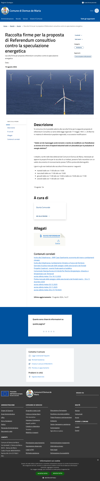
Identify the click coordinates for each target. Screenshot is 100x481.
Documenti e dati (6, 431)
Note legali (53, 449)
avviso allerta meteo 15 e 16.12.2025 (47, 276)
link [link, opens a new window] (68, 469)
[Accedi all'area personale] (89, 2)
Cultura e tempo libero (33, 414)
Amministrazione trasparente (60, 443)
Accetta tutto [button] (42, 473)
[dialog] (50, 469)
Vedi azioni (79, 39)
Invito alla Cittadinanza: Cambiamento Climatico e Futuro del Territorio (59, 263)
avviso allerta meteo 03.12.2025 (45, 284)
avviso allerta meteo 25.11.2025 (45, 287)
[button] (50, 478)
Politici (3, 424)
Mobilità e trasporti (32, 432)
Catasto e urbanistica (33, 426)
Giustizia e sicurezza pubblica (59, 414)
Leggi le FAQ (30, 449)
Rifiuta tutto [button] (57, 473)
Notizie (77, 410)
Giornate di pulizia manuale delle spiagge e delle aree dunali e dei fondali (60, 265)
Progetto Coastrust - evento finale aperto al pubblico (53, 268)
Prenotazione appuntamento (35, 443)
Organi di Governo (7, 410)
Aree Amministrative (8, 414)
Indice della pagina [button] (12, 121)
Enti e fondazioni (6, 421)
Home (5, 26)
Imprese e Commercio (33, 420)
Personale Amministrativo (9, 428)
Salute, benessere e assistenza (60, 424)
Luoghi (77, 427)
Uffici (3, 417)
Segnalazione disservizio (34, 446)
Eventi (77, 430)
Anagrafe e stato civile (33, 410)
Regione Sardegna (7, 2)
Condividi (79, 35)
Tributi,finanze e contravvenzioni (61, 417)
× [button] (98, 460)
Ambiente (53, 421)
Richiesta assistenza (32, 453)
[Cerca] (96, 10)
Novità (12, 26)
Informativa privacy (56, 446)
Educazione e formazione (58, 410)
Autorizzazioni (55, 428)
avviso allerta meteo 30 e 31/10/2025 (48, 290)
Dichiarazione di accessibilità (59, 453)
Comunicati (78, 414)
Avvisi (19, 26)
